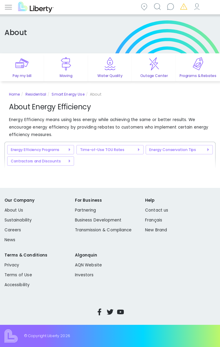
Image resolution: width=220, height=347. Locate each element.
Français (153, 220)
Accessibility (17, 285)
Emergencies (184, 6)
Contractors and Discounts (36, 161)
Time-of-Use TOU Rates (102, 149)
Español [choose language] (211, 6)
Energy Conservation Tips (172, 149)
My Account (197, 6)
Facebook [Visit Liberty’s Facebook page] (99, 312)
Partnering (85, 210)
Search (158, 6)
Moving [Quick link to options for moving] (66, 75)
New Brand (156, 230)
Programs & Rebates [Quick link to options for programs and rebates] (198, 75)
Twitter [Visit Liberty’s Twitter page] (110, 312)
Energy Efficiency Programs (35, 149)
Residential (35, 94)
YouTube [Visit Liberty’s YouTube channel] (120, 312)
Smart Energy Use (68, 94)
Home (14, 94)
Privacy (11, 265)
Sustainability (18, 220)
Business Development (98, 220)
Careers (12, 230)
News (9, 240)
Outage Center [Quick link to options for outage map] (154, 75)
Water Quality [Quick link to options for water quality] (109, 75)
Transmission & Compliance (103, 230)
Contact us (171, 6)
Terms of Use (18, 275)
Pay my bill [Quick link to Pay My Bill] (22, 75)
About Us (13, 210)
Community (145, 6)
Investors (84, 275)
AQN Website (88, 265)
